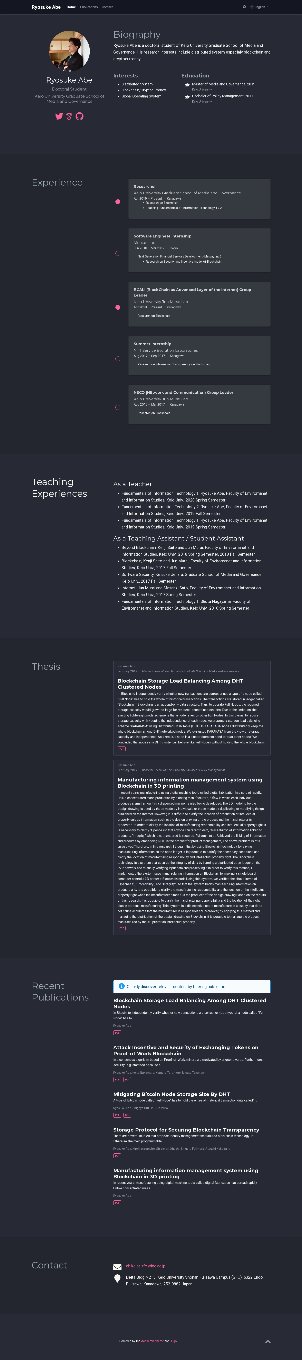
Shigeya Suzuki (143, 1112)
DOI (127, 1083)
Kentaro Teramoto (168, 1076)
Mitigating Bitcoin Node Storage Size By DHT (171, 1098)
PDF (121, 752)
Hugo (173, 1345)
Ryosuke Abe (46, 7)
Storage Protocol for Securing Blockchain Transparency (186, 1134)
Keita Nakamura (143, 1076)
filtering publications (211, 990)
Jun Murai (162, 1112)
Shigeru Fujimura (192, 1153)
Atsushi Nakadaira (217, 1153)
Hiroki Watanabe (144, 1153)
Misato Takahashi (194, 1076)
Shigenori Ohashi (167, 1153)
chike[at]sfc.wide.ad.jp (145, 1270)
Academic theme (152, 1345)
